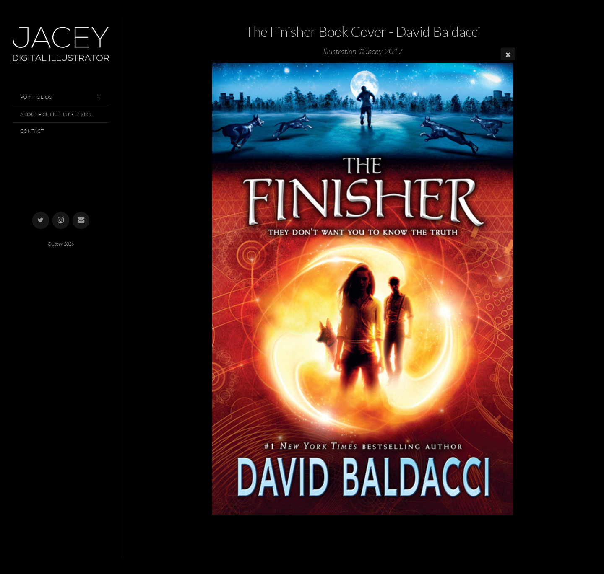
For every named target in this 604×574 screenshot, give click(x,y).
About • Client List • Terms (55, 114)
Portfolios (36, 97)
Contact (32, 131)
